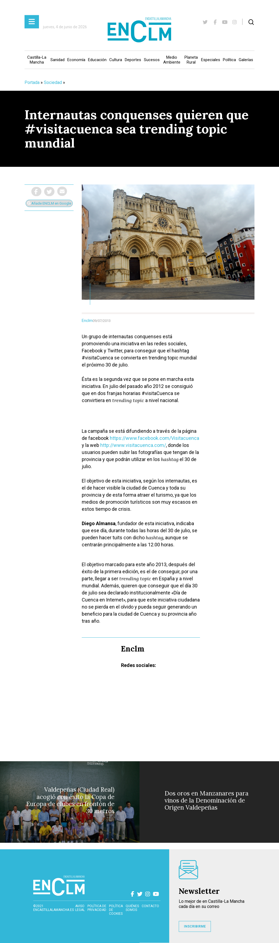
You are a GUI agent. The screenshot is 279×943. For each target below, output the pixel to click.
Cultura (115, 59)
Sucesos (152, 59)
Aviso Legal (80, 908)
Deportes (133, 59)
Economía (76, 59)
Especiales (210, 59)
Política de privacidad (96, 908)
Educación (97, 59)
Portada (32, 82)
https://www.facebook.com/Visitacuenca (154, 438)
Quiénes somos (132, 908)
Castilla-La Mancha (36, 60)
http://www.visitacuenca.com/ (133, 445)
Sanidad (57, 59)
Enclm (87, 320)
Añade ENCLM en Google (49, 203)
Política (229, 59)
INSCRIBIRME (195, 926)
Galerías (246, 59)
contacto (150, 906)
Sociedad (53, 82)
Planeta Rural (191, 60)
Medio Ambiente (171, 60)
